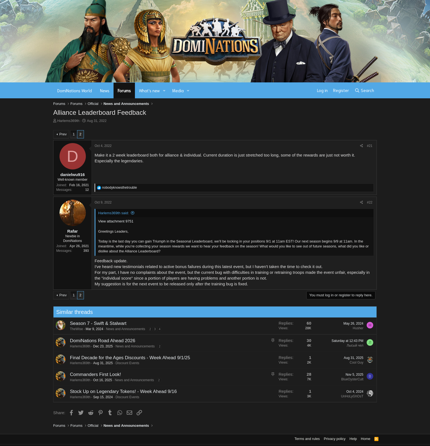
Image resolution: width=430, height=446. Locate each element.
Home (365, 439)
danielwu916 (72, 174)
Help (353, 439)
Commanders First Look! (92, 374)
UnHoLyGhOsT (349, 396)
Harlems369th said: (113, 213)
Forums (124, 90)
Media (178, 90)
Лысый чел (352, 345)
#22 (369, 202)
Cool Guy (354, 362)
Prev (63, 134)
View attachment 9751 (115, 221)
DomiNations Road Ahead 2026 (99, 340)
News (104, 90)
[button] (164, 90)
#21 (369, 146)
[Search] (364, 90)
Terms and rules (307, 439)
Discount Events (125, 363)
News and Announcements (123, 329)
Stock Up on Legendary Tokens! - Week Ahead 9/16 (120, 391)
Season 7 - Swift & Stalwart (95, 323)
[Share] (361, 146)
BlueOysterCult (349, 379)
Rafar (72, 231)
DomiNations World (74, 90)
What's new (149, 90)
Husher (355, 328)
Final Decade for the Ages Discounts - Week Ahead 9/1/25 (127, 357)
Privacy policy (335, 439)
